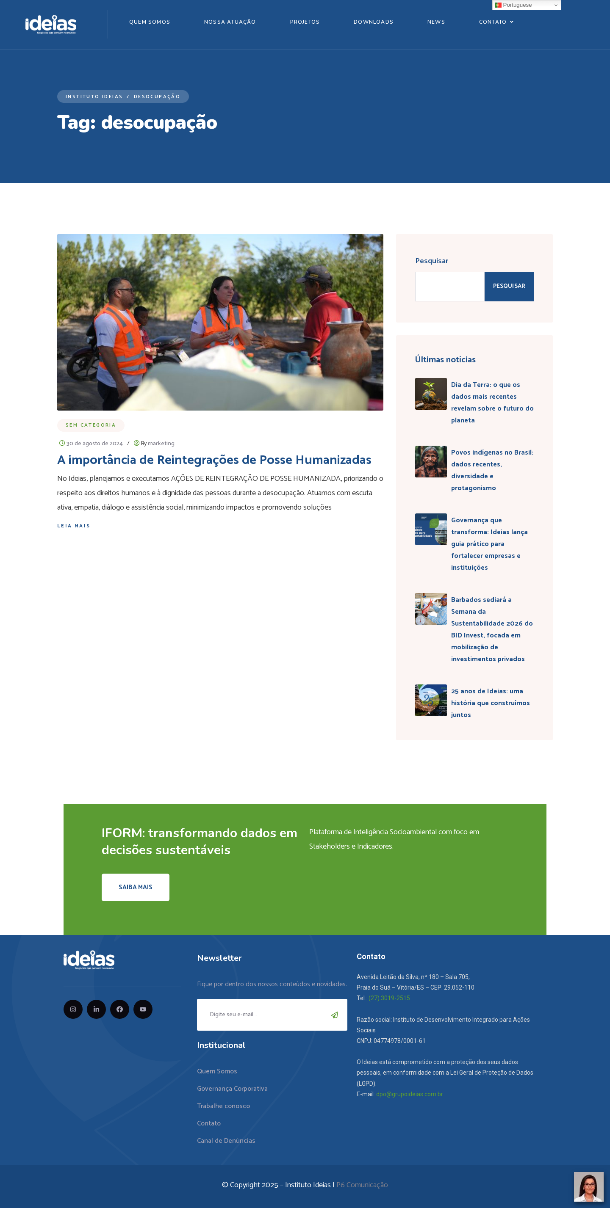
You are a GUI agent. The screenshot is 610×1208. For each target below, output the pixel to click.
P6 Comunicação (362, 1185)
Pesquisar (431, 261)
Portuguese (513, 5)
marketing (161, 444)
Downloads (374, 22)
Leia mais (74, 526)
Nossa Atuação (230, 22)
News (436, 22)
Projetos (305, 22)
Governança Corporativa (232, 1089)
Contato (493, 22)
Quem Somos (149, 22)
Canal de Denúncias (226, 1141)
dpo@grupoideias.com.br (409, 1094)
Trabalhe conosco (223, 1106)
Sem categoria (91, 425)
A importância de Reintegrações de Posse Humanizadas (214, 460)
